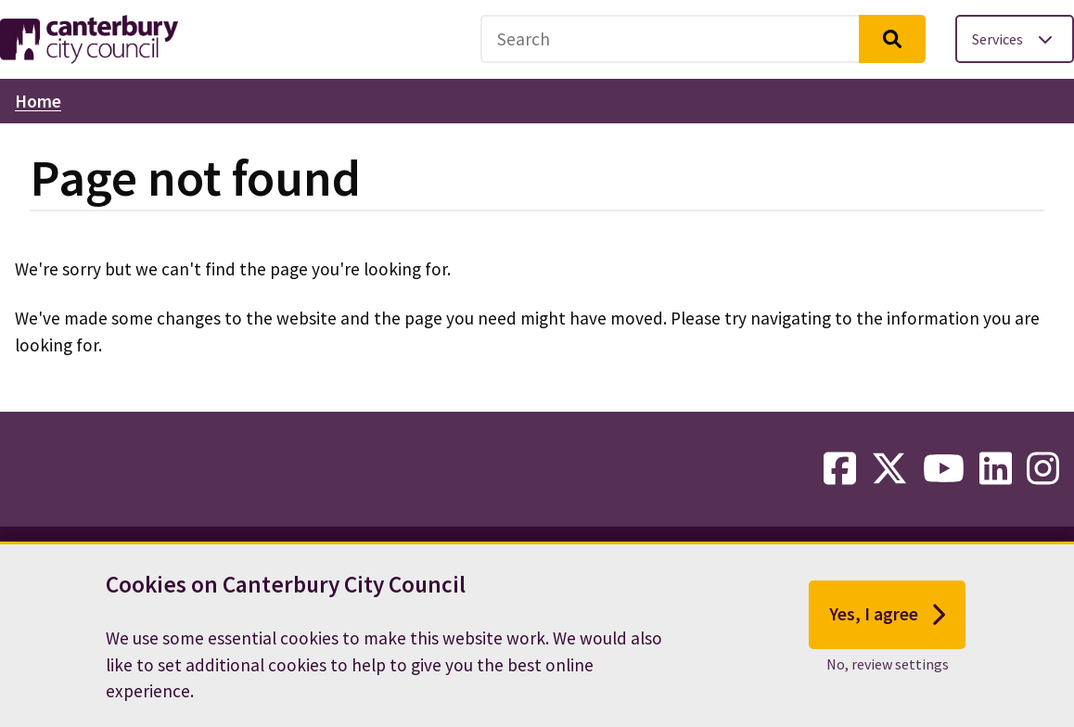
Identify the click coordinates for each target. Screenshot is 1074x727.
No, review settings (887, 666)
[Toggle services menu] (1014, 39)
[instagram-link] (1043, 469)
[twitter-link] (889, 469)
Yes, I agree (887, 618)
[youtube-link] (944, 469)
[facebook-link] (840, 469)
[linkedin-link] (995, 469)
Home (38, 101)
